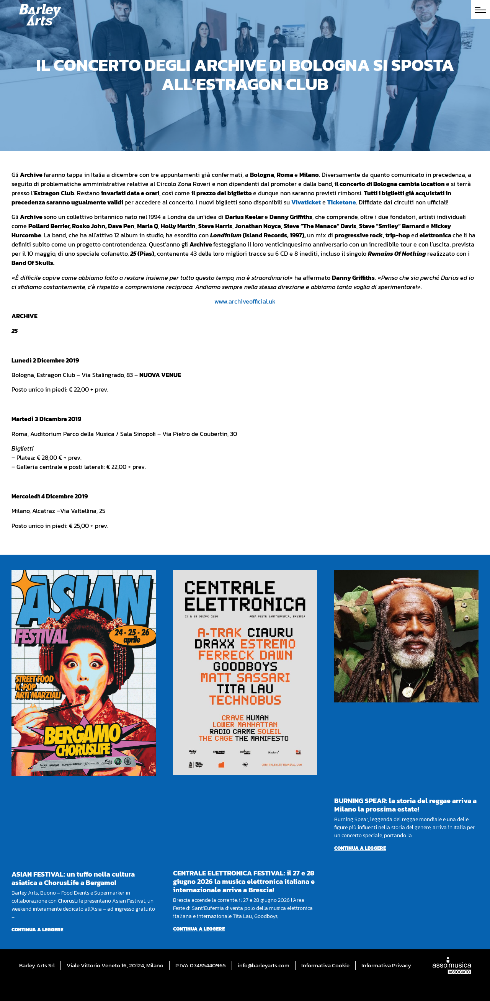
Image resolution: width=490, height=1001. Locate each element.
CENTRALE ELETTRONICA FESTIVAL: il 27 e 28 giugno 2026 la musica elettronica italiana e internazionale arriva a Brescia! (244, 881)
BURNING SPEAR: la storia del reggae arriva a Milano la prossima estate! (405, 804)
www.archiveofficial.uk (245, 301)
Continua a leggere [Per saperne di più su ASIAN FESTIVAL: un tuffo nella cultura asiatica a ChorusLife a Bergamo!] (37, 929)
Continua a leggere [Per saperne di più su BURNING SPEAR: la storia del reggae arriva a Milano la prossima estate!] (360, 848)
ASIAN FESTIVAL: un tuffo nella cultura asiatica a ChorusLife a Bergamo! (73, 878)
